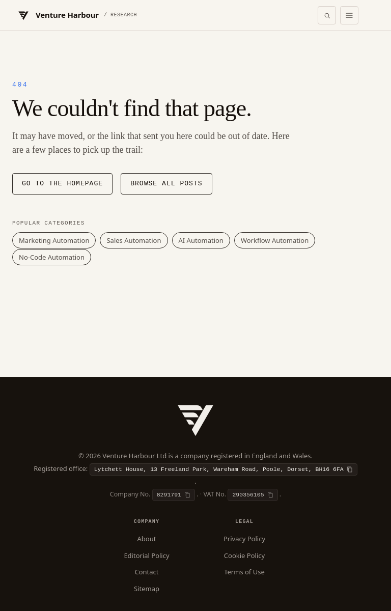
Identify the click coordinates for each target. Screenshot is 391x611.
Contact (146, 571)
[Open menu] (349, 15)
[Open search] (327, 15)
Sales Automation (133, 240)
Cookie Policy (244, 555)
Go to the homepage (62, 183)
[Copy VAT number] (252, 495)
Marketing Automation (54, 240)
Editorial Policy (146, 555)
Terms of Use (244, 571)
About (146, 538)
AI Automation (201, 240)
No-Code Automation (52, 257)
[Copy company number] (173, 495)
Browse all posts (166, 183)
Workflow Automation (275, 240)
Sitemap (146, 588)
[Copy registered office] (223, 469)
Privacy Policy (244, 538)
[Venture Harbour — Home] (76, 15)
